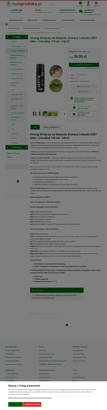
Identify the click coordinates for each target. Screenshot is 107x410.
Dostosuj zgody (15, 404)
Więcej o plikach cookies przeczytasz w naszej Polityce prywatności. (30, 398)
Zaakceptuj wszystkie (32, 404)
